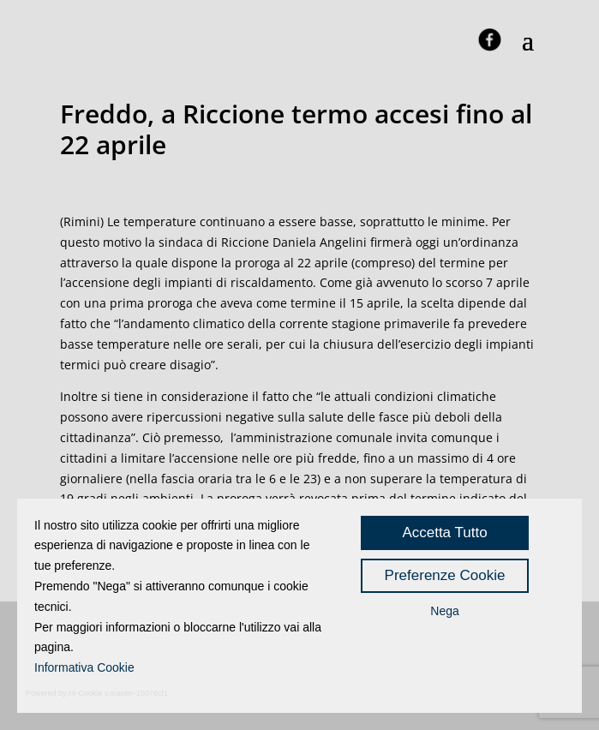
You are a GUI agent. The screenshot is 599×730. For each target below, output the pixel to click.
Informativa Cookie (84, 667)
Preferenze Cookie (445, 575)
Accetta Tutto (444, 532)
